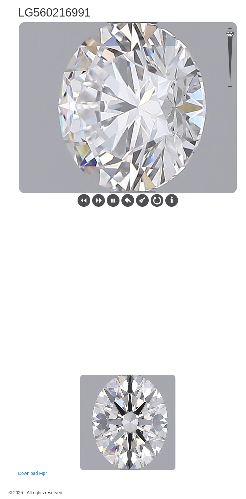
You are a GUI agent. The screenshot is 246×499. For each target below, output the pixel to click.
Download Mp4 (33, 473)
